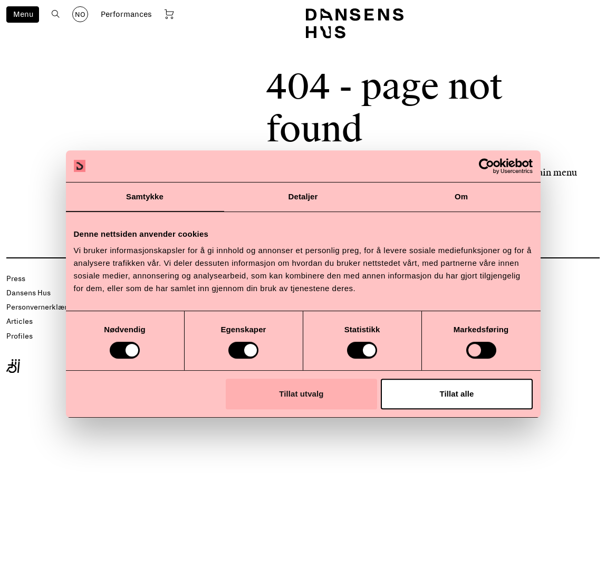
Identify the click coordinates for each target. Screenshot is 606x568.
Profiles (19, 336)
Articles (19, 321)
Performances (126, 14)
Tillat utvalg (301, 393)
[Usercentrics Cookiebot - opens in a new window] (486, 166)
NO (80, 14)
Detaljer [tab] (303, 196)
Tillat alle (456, 393)
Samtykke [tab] (144, 196)
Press (15, 279)
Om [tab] (461, 196)
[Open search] (56, 14)
